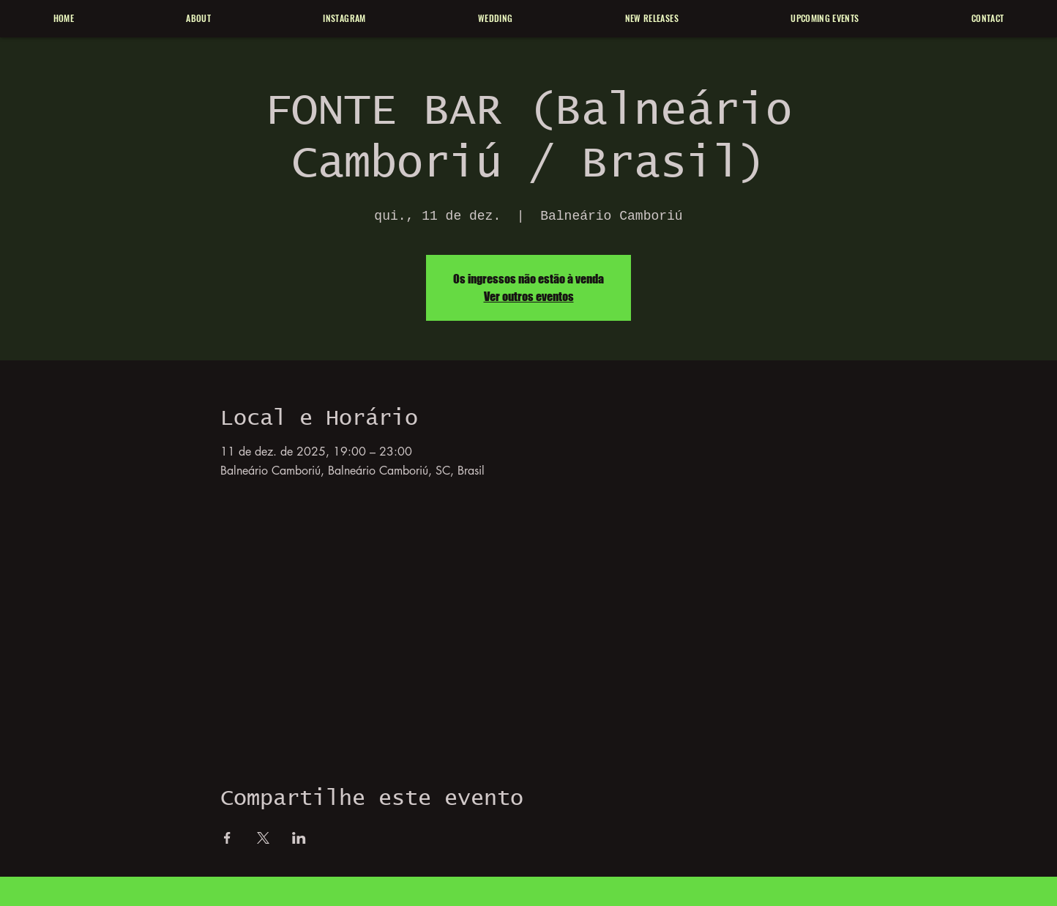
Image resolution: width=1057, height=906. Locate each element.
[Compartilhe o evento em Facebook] (227, 838)
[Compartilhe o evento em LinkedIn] (299, 838)
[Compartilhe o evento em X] (263, 838)
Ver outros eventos (529, 296)
